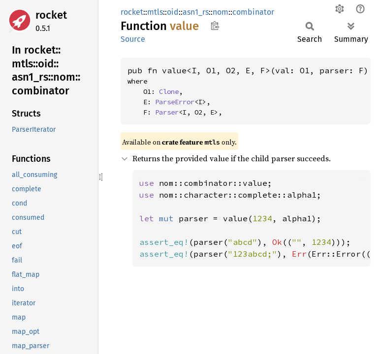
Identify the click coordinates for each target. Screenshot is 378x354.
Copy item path (215, 25)
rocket (51, 15)
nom (220, 12)
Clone (169, 91)
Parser (167, 112)
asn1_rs (196, 12)
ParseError (174, 101)
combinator (253, 12)
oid (173, 12)
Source (133, 39)
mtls (155, 12)
